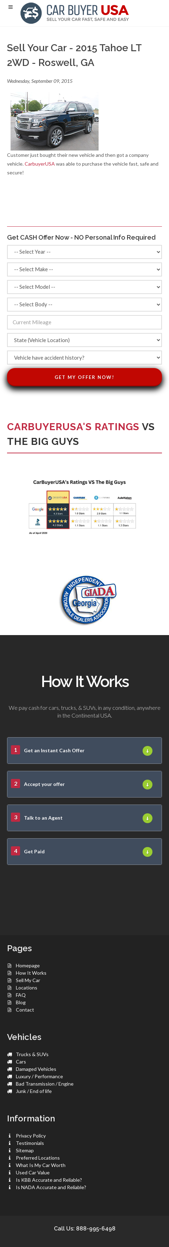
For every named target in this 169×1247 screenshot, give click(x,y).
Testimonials (30, 1143)
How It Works (31, 973)
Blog (21, 1002)
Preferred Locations (38, 1158)
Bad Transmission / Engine (45, 1084)
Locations (26, 988)
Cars (21, 1062)
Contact (25, 1010)
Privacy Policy (31, 1136)
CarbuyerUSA (40, 164)
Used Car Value (33, 1172)
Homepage (28, 965)
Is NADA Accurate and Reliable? (51, 1187)
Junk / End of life (34, 1091)
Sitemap (25, 1150)
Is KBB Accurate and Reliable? (49, 1180)
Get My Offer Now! (84, 377)
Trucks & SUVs (32, 1054)
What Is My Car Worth (40, 1165)
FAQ (21, 995)
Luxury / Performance (39, 1076)
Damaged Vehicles (36, 1069)
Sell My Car (28, 980)
